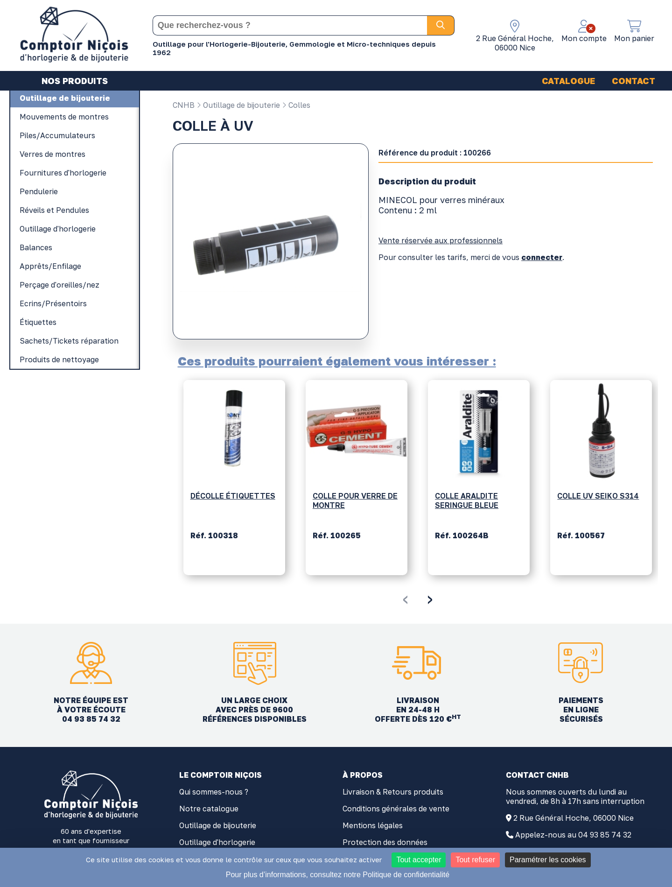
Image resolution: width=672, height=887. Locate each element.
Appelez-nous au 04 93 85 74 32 (573, 834)
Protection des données (385, 842)
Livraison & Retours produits (393, 791)
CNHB (184, 105)
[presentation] (405, 598)
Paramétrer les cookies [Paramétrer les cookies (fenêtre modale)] (548, 860)
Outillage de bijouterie (238, 105)
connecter (541, 257)
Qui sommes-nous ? (213, 791)
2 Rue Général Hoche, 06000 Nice (573, 818)
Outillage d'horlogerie (217, 842)
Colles (296, 105)
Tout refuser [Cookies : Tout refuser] (475, 860)
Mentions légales (373, 825)
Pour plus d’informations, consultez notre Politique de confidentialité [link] (337, 875)
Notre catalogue (208, 808)
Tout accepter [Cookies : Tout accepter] (418, 860)
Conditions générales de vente (396, 808)
